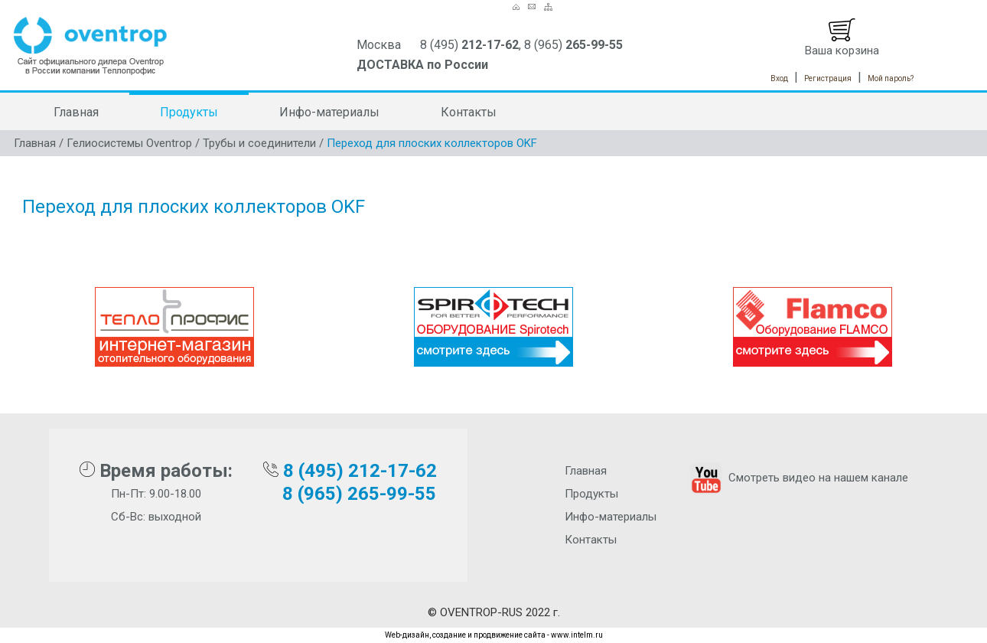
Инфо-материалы (329, 112)
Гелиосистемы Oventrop (129, 143)
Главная (76, 112)
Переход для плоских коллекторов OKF (432, 143)
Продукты (189, 112)
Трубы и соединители (259, 143)
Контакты (469, 112)
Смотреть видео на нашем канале (797, 478)
